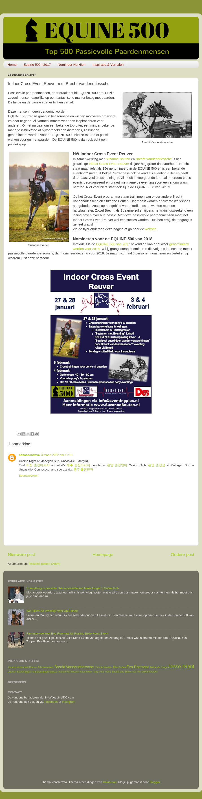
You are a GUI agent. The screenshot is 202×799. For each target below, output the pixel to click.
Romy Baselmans (114, 671)
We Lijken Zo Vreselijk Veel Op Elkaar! (52, 611)
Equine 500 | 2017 (37, 64)
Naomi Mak (86, 671)
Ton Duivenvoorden (147, 671)
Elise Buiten (119, 667)
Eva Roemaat (138, 667)
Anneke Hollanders (18, 667)
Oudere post (182, 554)
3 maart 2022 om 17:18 (56, 455)
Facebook (51, 701)
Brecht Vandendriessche (154, 159)
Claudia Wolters (103, 667)
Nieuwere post (21, 554)
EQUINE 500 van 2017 (113, 244)
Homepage (102, 554)
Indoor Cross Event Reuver (109, 164)
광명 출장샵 (156, 465)
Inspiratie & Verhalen (108, 64)
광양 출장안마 (117, 465)
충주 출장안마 (83, 469)
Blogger (154, 782)
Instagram (68, 701)
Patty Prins (98, 671)
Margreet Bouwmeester (45, 671)
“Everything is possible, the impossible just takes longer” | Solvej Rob (72, 588)
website (150, 229)
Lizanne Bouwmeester (20, 671)
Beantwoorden (28, 475)
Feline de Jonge (158, 667)
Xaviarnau (110, 782)
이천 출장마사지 (38, 465)
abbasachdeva (29, 455)
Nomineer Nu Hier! (72, 64)
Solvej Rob (130, 671)
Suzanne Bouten (117, 159)
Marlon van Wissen (68, 671)
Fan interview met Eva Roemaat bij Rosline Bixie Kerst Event (67, 633)
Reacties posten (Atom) (44, 563)
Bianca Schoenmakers (41, 667)
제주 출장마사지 (78, 465)
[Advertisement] (101, 742)
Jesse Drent (181, 666)
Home (12, 64)
